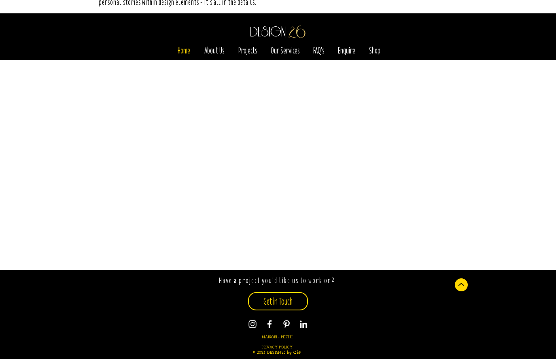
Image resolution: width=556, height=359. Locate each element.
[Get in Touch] (278, 301)
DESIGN (268, 32)
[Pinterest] (286, 324)
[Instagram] (252, 324)
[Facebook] (269, 324)
